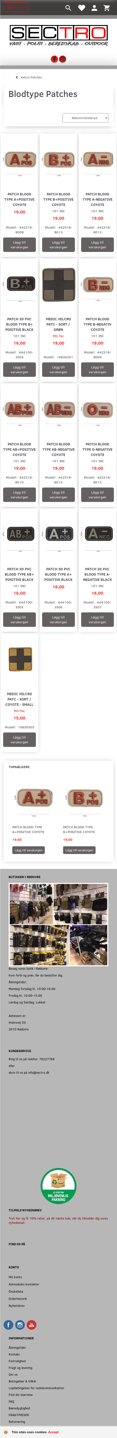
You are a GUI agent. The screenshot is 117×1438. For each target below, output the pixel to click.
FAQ (11, 1401)
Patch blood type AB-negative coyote (58, 449)
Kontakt (14, 1354)
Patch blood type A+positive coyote (19, 199)
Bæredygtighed (19, 1408)
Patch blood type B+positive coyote (58, 199)
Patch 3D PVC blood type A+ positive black (58, 574)
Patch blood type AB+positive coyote (19, 449)
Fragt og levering (20, 1368)
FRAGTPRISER (19, 1415)
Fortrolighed (17, 1361)
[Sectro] (58, 34)
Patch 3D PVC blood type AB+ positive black (19, 574)
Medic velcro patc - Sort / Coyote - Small (19, 699)
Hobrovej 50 (17, 1022)
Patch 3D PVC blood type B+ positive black (19, 324)
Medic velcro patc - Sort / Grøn (58, 324)
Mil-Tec (58, 336)
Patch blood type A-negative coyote (97, 199)
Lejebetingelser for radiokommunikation (36, 1388)
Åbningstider (17, 1347)
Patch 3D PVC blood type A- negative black (97, 574)
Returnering (17, 1421)
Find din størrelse (21, 1395)
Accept (53, 1432)
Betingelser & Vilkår (22, 1381)
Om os (13, 1374)
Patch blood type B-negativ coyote (97, 324)
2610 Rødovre (19, 1029)
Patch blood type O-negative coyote (97, 449)
